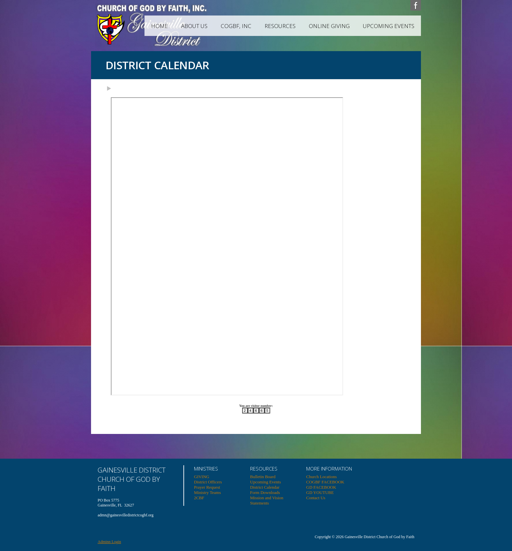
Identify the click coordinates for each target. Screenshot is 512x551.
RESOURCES (280, 26)
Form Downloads (265, 492)
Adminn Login (109, 541)
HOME (159, 26)
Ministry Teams (207, 492)
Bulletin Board (262, 476)
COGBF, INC (236, 26)
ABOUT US (194, 26)
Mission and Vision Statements (266, 500)
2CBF (199, 497)
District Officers (208, 481)
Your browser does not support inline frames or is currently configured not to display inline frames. (227, 246)
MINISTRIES (206, 468)
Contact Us (315, 497)
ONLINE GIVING (329, 26)
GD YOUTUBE (320, 492)
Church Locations (321, 476)
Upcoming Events (388, 26)
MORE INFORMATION (329, 468)
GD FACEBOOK (321, 487)
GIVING (201, 476)
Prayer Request (207, 487)
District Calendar (264, 487)
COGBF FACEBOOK (325, 481)
